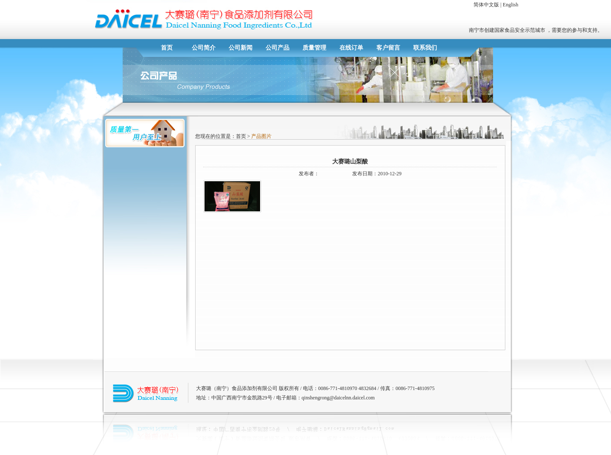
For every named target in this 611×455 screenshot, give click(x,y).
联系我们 (425, 48)
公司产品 (277, 48)
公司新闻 (240, 48)
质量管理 (314, 48)
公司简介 (204, 48)
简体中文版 (486, 5)
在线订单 (351, 48)
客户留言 (388, 48)
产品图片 (261, 136)
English (511, 5)
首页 (167, 48)
